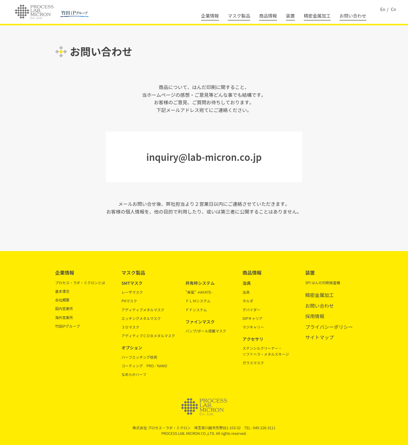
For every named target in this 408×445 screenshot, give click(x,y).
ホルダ (247, 300)
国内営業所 (64, 308)
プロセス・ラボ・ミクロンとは (80, 282)
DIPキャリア (252, 318)
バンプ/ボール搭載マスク (206, 330)
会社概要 (62, 299)
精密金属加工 (317, 16)
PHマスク (129, 300)
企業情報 (210, 16)
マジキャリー (253, 326)
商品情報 (268, 16)
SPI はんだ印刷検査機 (322, 282)
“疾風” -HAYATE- (199, 292)
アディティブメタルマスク (143, 309)
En (382, 9)
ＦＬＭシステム (198, 300)
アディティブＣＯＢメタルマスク (148, 335)
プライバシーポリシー (329, 326)
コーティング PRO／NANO (144, 365)
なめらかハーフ (134, 374)
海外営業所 (64, 317)
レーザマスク (132, 292)
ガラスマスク (253, 362)
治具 (246, 292)
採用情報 (314, 316)
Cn (393, 9)
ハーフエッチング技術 (139, 357)
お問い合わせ (353, 16)
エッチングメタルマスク (141, 318)
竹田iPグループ (67, 326)
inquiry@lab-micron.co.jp (203, 157)
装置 (290, 16)
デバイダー (251, 309)
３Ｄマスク (130, 326)
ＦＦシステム (196, 309)
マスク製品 (239, 16)
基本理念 (62, 291)
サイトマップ (319, 337)
